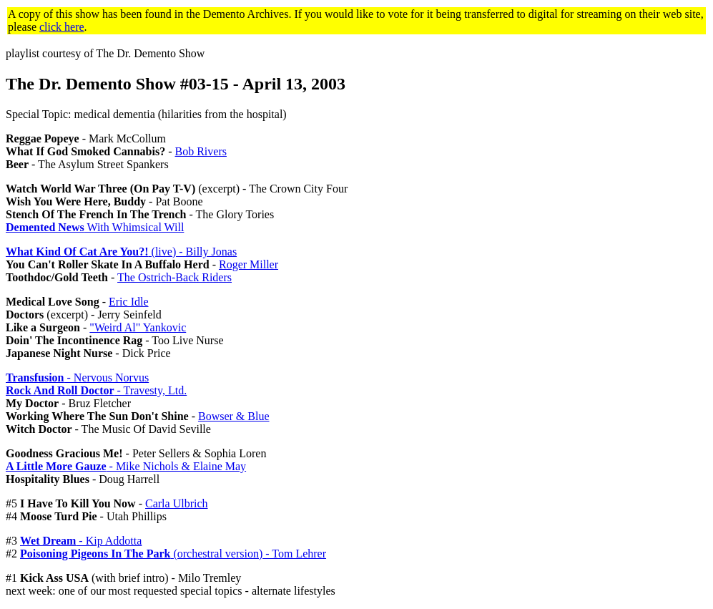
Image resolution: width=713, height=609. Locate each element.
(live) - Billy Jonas (121, 251)
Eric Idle (129, 302)
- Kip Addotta (81, 541)
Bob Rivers (201, 151)
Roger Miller (248, 264)
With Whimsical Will (95, 227)
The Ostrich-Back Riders (174, 277)
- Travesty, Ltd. (96, 390)
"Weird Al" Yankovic (137, 327)
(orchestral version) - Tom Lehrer (173, 553)
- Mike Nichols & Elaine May (126, 466)
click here (61, 27)
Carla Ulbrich (176, 503)
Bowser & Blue (234, 416)
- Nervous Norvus (77, 377)
